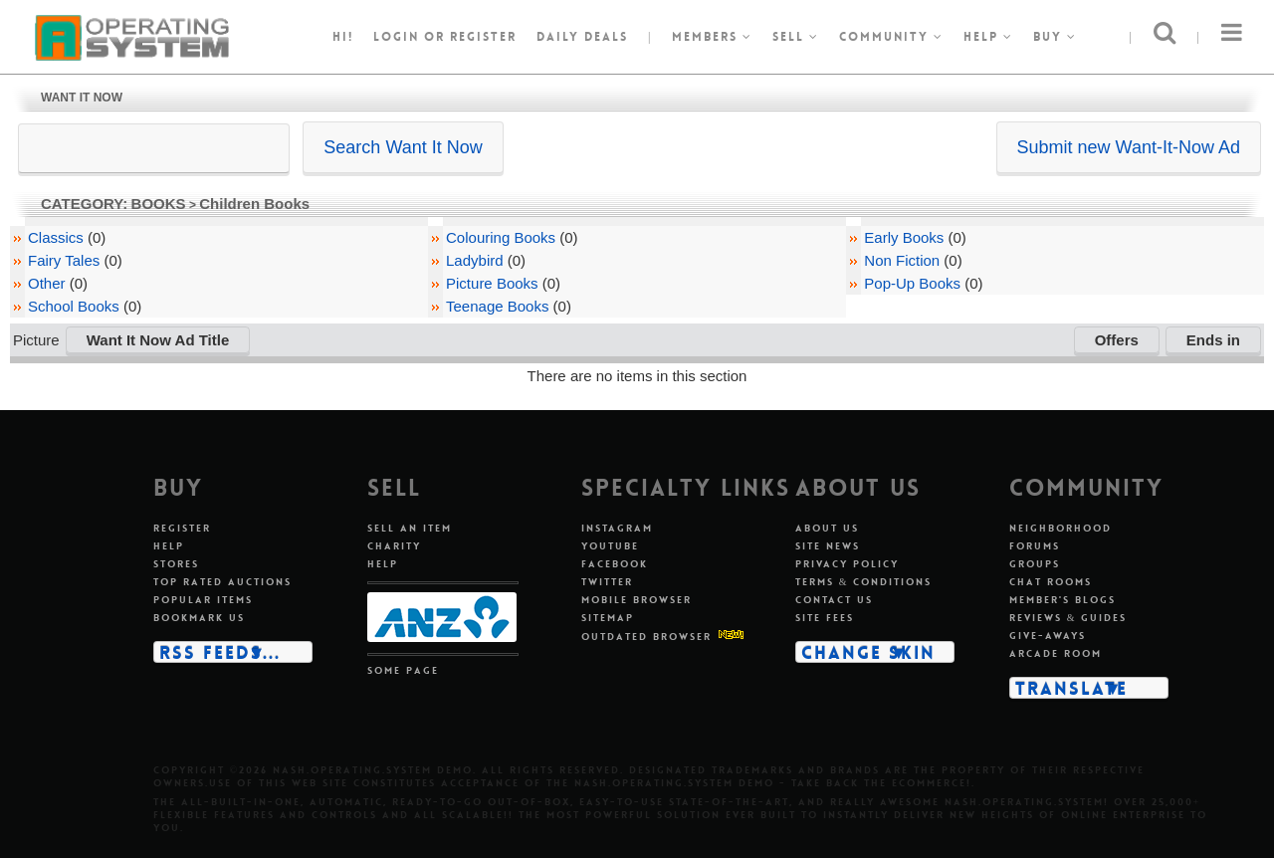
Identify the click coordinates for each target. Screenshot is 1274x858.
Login (396, 37)
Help (988, 37)
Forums (1034, 545)
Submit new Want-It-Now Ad (1128, 147)
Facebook (614, 563)
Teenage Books (497, 306)
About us (827, 528)
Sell (795, 37)
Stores (176, 563)
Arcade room (1055, 653)
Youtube (610, 545)
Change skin (868, 652)
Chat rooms (1050, 581)
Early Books (904, 237)
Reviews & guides (1068, 617)
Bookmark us (199, 617)
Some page (403, 670)
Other (47, 283)
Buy (1055, 37)
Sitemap (607, 617)
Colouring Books (500, 237)
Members (712, 37)
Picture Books (492, 283)
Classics (56, 237)
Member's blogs (1062, 599)
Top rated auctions (222, 581)
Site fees (824, 617)
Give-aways (1047, 635)
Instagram (617, 528)
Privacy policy (847, 563)
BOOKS (158, 203)
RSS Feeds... (220, 652)
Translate (1071, 688)
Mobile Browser (636, 599)
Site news (827, 545)
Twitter (607, 581)
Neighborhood (1060, 528)
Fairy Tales (64, 260)
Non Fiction (902, 260)
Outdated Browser (646, 636)
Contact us (834, 599)
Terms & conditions (864, 581)
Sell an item (409, 528)
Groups (1034, 563)
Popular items (203, 599)
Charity (394, 545)
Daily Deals (582, 37)
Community (891, 37)
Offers (1117, 339)
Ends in (1213, 339)
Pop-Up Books (912, 283)
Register (182, 528)
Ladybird (475, 260)
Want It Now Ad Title (158, 339)
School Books (73, 306)
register (483, 37)
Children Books (254, 203)
